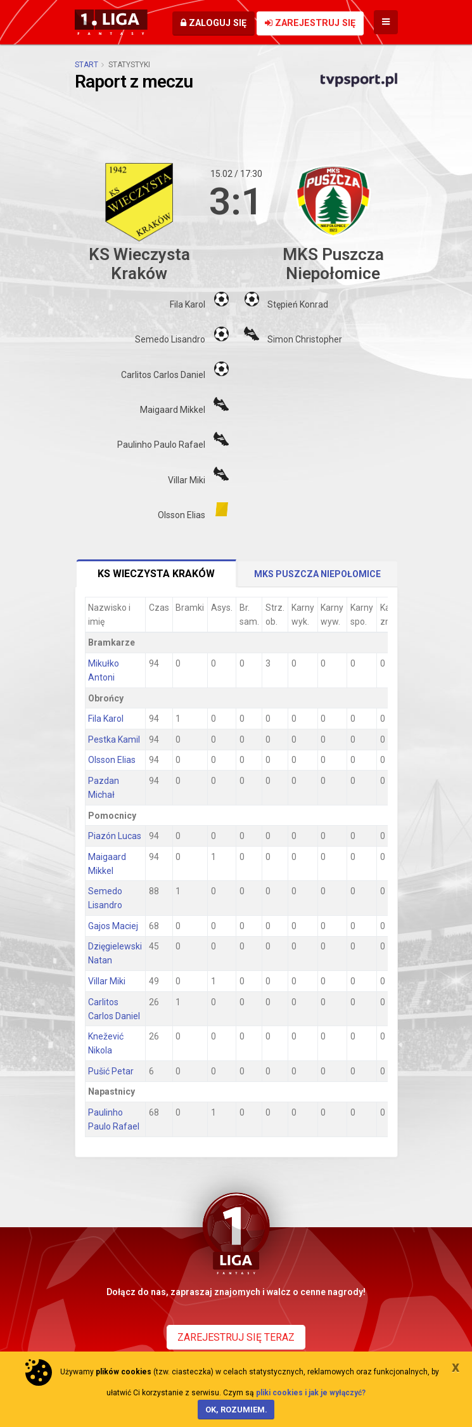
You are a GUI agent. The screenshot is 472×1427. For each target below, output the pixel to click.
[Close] (455, 1366)
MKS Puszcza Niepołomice (317, 574)
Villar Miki (106, 981)
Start (86, 64)
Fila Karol (106, 719)
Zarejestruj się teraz (236, 1337)
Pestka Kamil (114, 739)
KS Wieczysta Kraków (156, 574)
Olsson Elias (112, 760)
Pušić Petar (111, 1071)
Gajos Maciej (113, 926)
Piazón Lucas (114, 836)
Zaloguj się (213, 23)
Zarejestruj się (310, 23)
